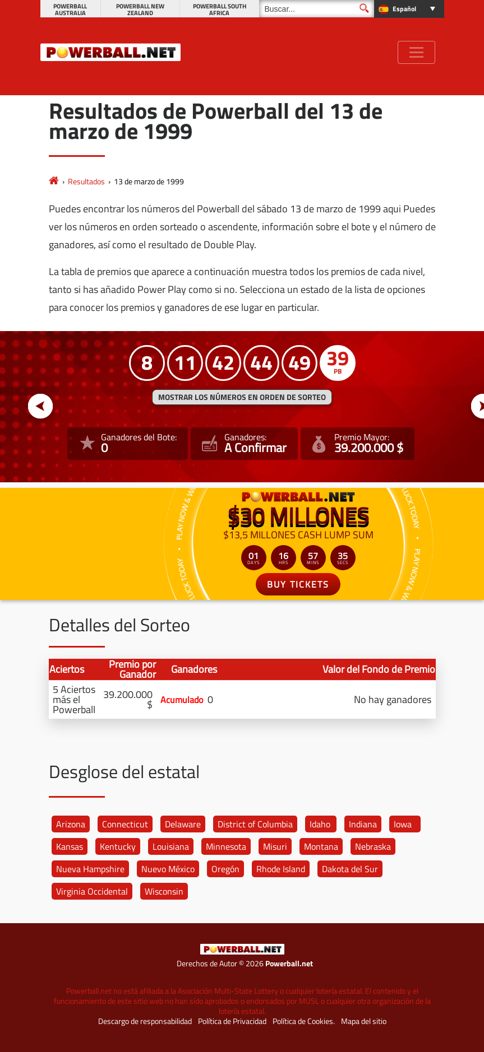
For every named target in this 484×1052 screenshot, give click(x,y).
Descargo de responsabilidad (145, 1021)
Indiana (363, 824)
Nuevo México (168, 869)
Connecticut (125, 824)
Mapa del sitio (363, 1021)
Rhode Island (280, 869)
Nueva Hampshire (90, 869)
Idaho (320, 824)
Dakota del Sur (350, 869)
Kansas (69, 846)
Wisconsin (164, 891)
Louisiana (171, 846)
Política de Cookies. (304, 1021)
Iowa (403, 824)
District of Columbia (255, 824)
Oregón (225, 869)
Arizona (70, 824)
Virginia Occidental (92, 891)
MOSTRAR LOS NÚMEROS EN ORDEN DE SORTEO (242, 397)
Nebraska (373, 846)
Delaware (183, 824)
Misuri (275, 846)
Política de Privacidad (232, 1021)
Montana (321, 846)
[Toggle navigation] (416, 52)
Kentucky (118, 846)
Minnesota (226, 846)
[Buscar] (316, 8)
